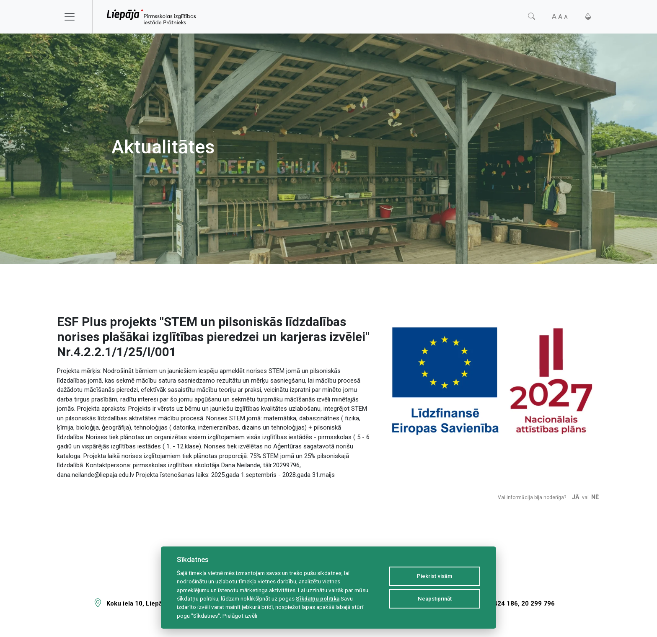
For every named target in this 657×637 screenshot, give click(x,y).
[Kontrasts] (588, 16)
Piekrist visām (434, 576)
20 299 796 (538, 603)
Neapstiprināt (435, 599)
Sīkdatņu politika (317, 598)
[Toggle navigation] (75, 17)
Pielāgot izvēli (239, 615)
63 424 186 (501, 603)
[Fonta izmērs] (560, 16)
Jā (575, 497)
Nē (595, 497)
